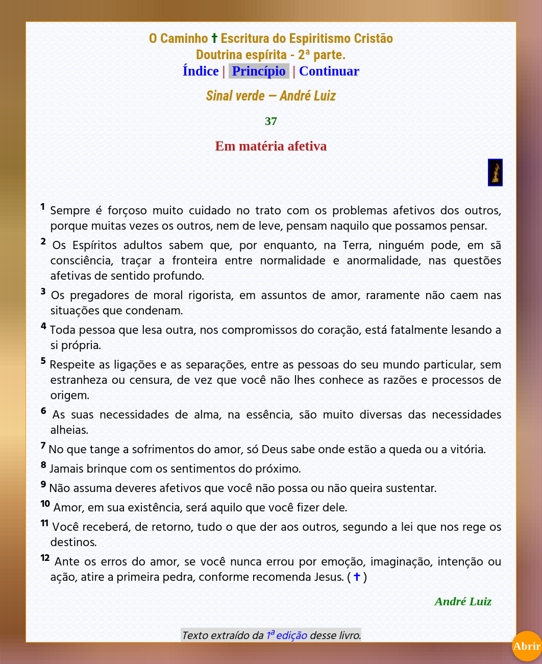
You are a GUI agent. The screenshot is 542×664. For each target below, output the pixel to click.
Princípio (259, 71)
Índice (201, 71)
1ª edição (286, 635)
